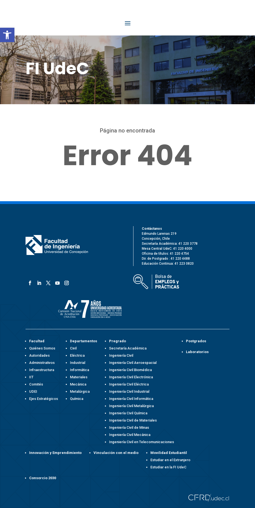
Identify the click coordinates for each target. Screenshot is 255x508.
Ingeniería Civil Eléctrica (129, 384)
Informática (79, 370)
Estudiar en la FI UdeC (168, 467)
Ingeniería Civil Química (128, 413)
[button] (7, 35)
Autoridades (39, 355)
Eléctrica (77, 355)
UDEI (33, 391)
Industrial (77, 363)
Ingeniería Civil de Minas (129, 427)
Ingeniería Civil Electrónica (131, 377)
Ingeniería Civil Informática (131, 399)
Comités (36, 384)
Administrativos (42, 363)
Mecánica (78, 384)
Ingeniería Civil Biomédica (130, 370)
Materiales (78, 377)
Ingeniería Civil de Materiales (133, 420)
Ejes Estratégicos (43, 399)
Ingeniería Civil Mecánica (129, 435)
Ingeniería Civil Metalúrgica (131, 406)
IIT (31, 377)
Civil (73, 348)
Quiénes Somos (42, 348)
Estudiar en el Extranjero (170, 460)
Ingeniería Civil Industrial (129, 391)
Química (76, 399)
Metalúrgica (80, 391)
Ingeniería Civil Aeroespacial (132, 363)
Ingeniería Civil (121, 355)
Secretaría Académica (128, 348)
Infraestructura (41, 370)
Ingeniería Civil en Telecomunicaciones (141, 442)
